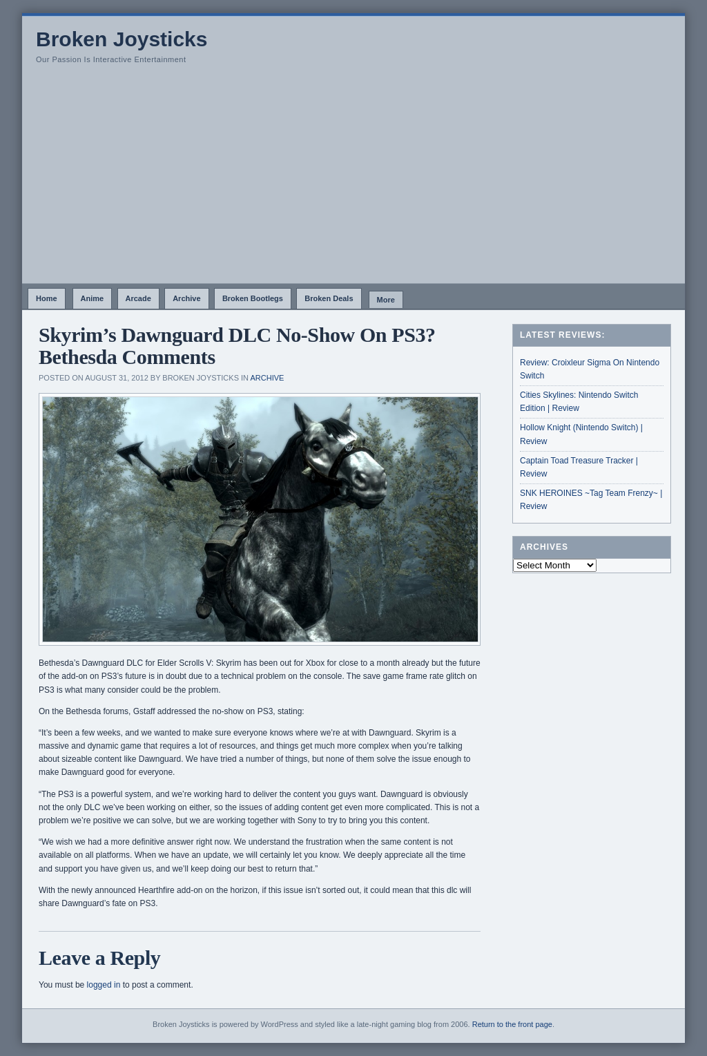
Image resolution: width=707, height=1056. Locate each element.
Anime (92, 298)
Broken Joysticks (121, 39)
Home (46, 298)
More (386, 300)
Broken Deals (328, 298)
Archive (186, 298)
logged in (104, 985)
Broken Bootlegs (252, 298)
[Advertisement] (353, 179)
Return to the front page (512, 1024)
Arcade (138, 298)
